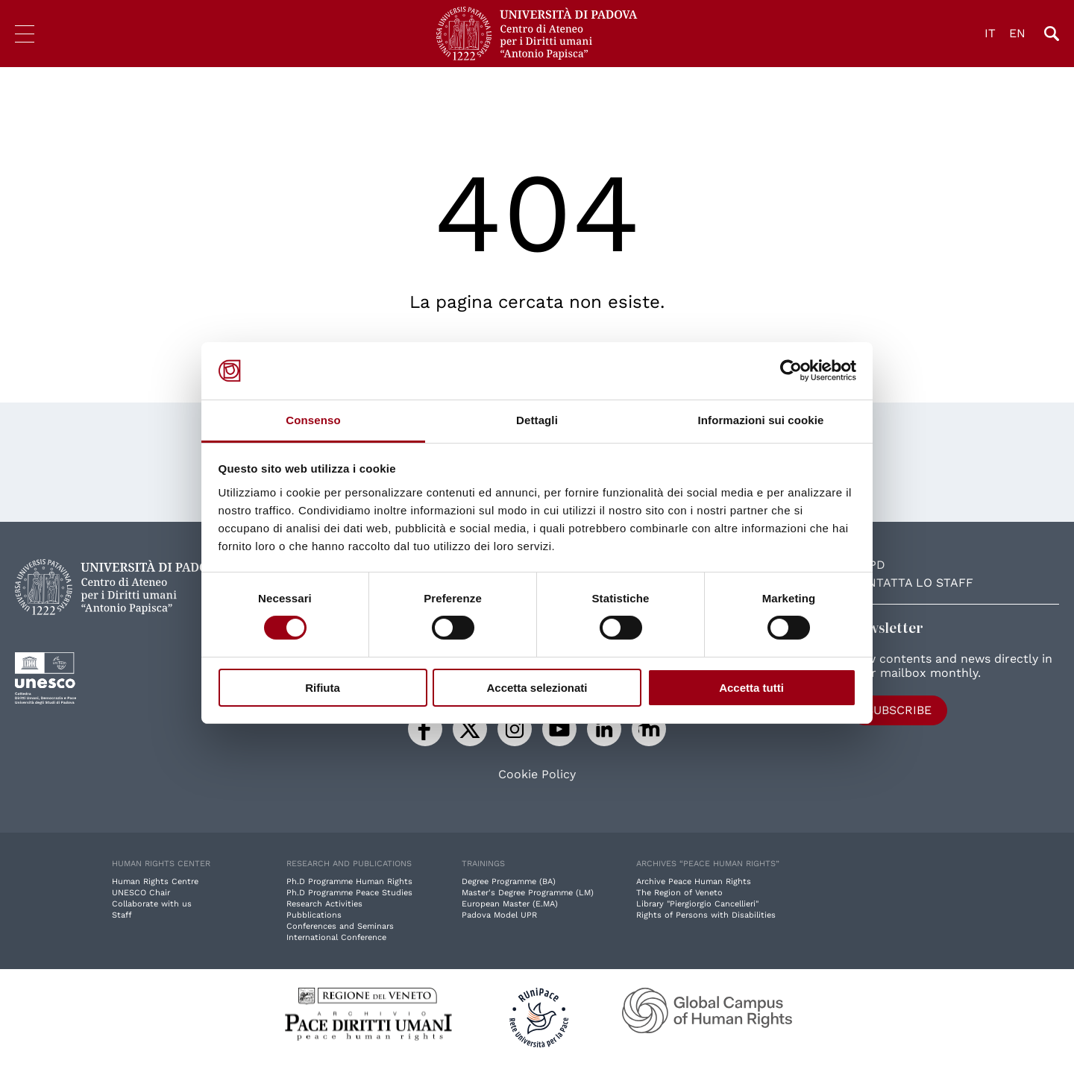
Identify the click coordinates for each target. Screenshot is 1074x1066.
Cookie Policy (537, 774)
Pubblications (314, 915)
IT (990, 33)
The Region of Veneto (679, 893)
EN (1017, 33)
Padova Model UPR (499, 915)
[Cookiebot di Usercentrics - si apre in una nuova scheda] (791, 370)
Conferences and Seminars (340, 926)
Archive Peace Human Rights (693, 881)
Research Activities (324, 904)
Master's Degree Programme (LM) (528, 893)
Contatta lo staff (911, 582)
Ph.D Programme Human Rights (349, 881)
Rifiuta (322, 687)
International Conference (336, 937)
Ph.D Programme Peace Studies (349, 893)
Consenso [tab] (313, 420)
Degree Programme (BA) (509, 881)
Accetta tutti (751, 687)
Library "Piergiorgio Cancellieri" (697, 904)
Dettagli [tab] (537, 420)
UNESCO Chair (141, 893)
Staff (122, 915)
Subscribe (899, 710)
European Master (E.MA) (510, 904)
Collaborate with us (152, 904)
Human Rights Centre (155, 881)
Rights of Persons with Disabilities (706, 915)
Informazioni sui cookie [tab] (761, 420)
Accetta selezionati (536, 687)
